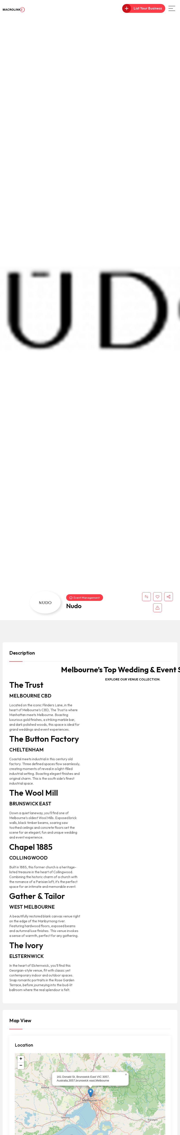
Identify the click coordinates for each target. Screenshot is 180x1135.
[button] (90, 1092)
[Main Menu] (171, 8)
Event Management (84, 597)
